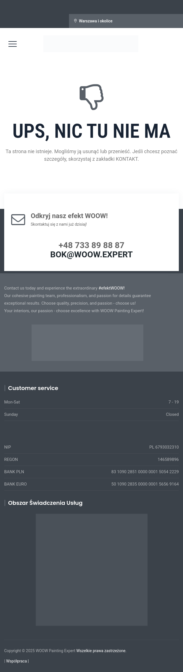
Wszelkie (84, 650)
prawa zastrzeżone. (110, 650)
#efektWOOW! (112, 288)
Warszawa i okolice (95, 21)
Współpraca (16, 661)
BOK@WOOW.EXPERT (91, 254)
